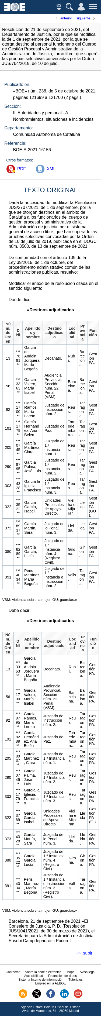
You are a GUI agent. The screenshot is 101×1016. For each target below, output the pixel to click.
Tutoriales (75, 979)
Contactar (13, 972)
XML (51, 169)
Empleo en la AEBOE (50, 983)
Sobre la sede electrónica (43, 972)
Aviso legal (87, 972)
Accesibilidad (33, 976)
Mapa (71, 972)
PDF (21, 169)
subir (87, 953)
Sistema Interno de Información (40, 979)
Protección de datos (62, 976)
